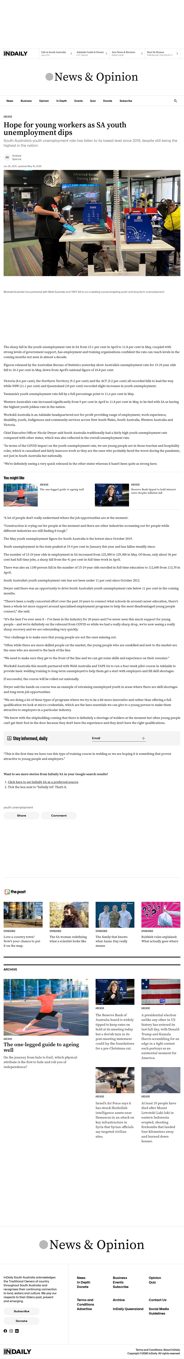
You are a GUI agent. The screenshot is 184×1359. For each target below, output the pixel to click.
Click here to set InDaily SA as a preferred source (43, 782)
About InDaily (171, 1349)
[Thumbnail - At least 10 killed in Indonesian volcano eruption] (160, 1105)
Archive (119, 1300)
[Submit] (142, 738)
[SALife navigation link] (56, 53)
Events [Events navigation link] (78, 100)
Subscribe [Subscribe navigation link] (126, 100)
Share (21, 815)
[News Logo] (91, 77)
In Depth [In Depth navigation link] (61, 100)
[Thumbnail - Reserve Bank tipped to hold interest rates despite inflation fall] (137, 495)
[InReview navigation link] (127, 53)
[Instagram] (11, 1331)
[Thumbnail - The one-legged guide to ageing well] (46, 495)
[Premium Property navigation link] (162, 53)
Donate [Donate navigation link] (107, 100)
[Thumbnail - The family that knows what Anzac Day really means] (115, 925)
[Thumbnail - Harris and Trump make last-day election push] (160, 1019)
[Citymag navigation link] (92, 53)
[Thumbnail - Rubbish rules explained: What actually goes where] (160, 923)
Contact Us (158, 1300)
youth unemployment (18, 807)
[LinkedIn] (17, 1331)
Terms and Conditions (149, 1349)
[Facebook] (5, 1331)
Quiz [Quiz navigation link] (93, 100)
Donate (21, 1321)
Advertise (84, 1309)
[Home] (21, 53)
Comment (59, 815)
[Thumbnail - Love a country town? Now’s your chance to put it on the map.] (23, 925)
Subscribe (21, 1311)
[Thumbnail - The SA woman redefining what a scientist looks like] (69, 923)
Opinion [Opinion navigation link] (44, 100)
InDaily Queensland (128, 1309)
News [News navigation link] (9, 100)
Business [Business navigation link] (26, 100)
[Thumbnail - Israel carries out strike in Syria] (115, 1103)
